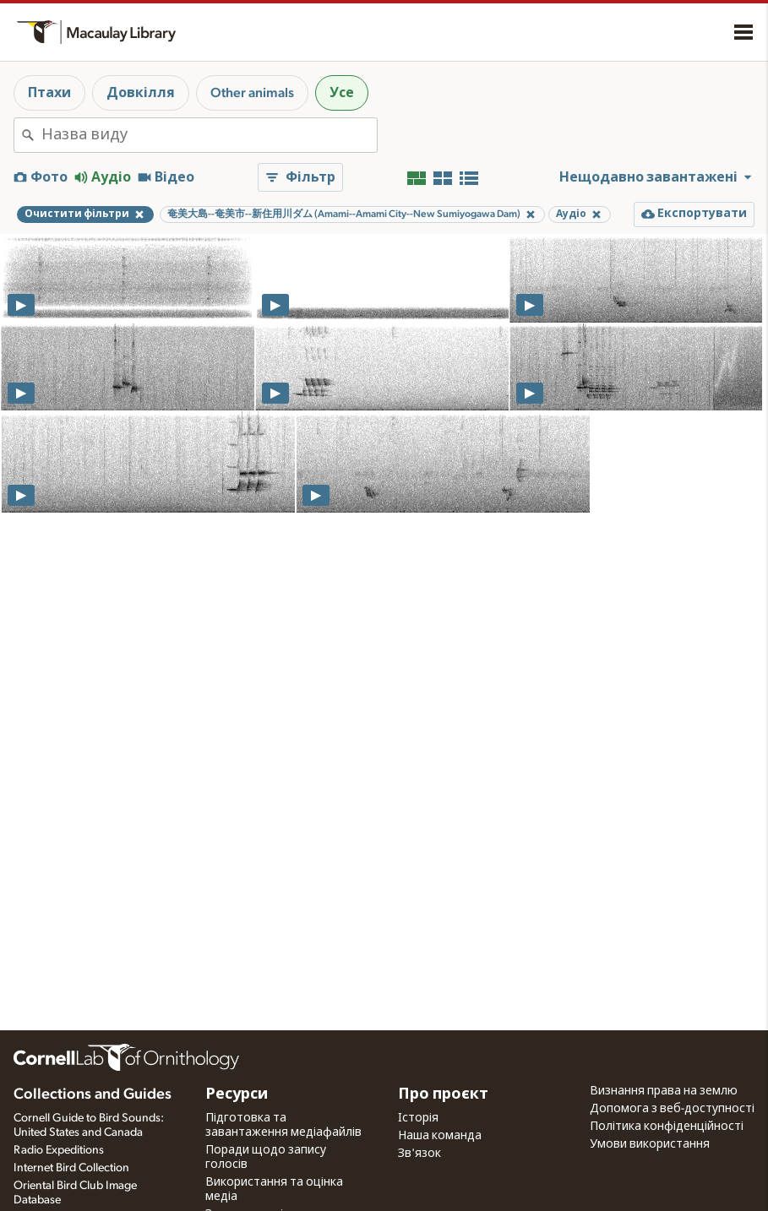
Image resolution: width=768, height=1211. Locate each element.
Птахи (49, 93)
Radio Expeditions (59, 1150)
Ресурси (236, 1094)
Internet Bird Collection (71, 1168)
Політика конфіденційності (666, 1126)
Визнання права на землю (664, 1091)
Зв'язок (419, 1153)
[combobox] (209, 135)
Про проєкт (443, 1094)
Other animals (252, 93)
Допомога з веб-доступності (672, 1109)
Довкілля (140, 93)
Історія (418, 1118)
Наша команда (440, 1136)
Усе (342, 93)
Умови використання (650, 1144)
